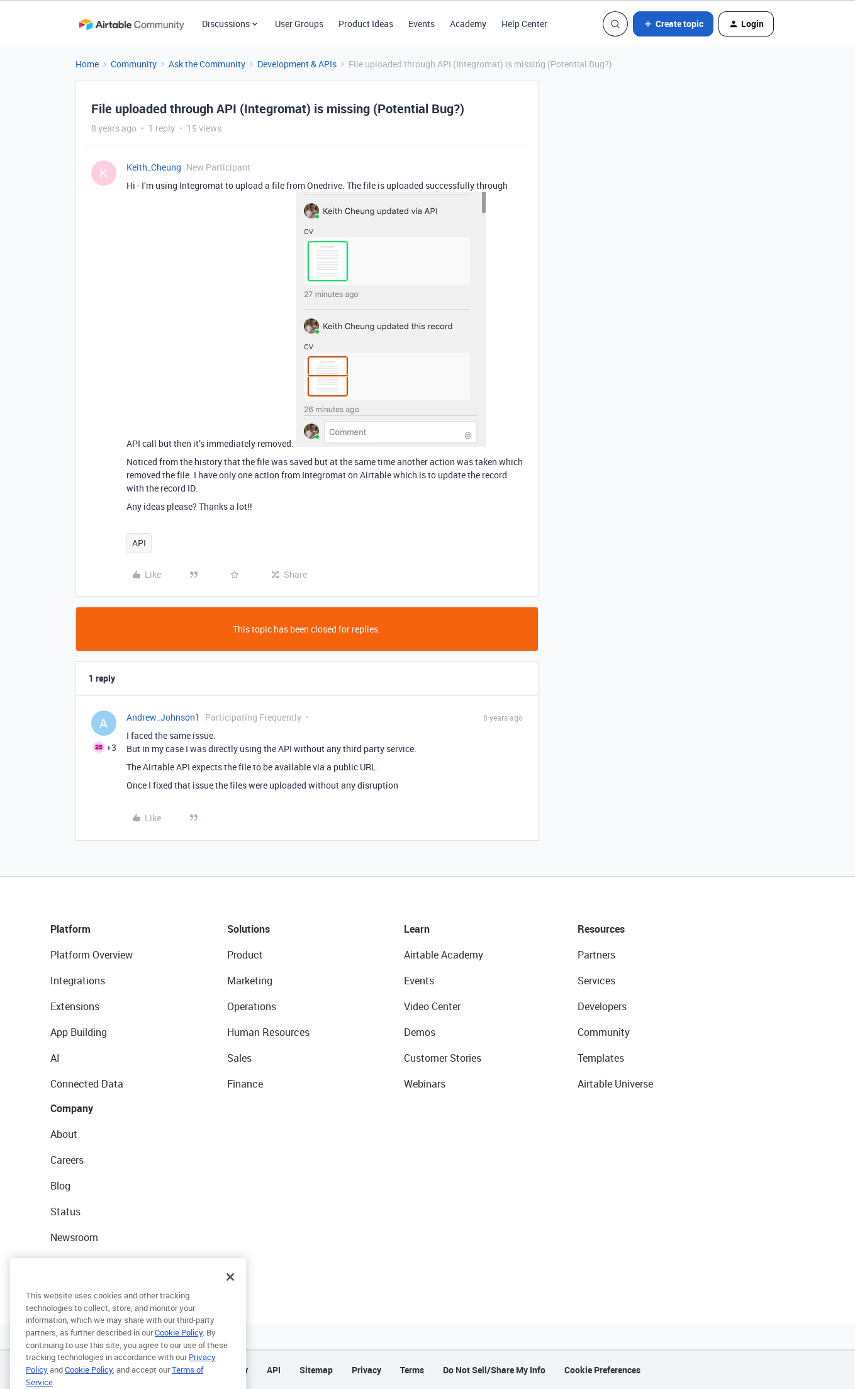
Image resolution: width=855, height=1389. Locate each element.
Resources (601, 929)
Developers (602, 1006)
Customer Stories (442, 1058)
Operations (251, 1006)
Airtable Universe (615, 1084)
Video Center (432, 1006)
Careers (67, 1160)
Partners (596, 955)
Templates (601, 1058)
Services (596, 980)
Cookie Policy (179, 1347)
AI (55, 1058)
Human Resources (268, 1032)
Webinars (424, 1084)
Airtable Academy (443, 955)
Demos (419, 1032)
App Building (78, 1032)
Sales (239, 1058)
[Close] (230, 1292)
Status (65, 1211)
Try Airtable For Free (94, 1263)
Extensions (74, 1006)
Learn (417, 929)
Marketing (249, 980)
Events (421, 24)
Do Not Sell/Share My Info (494, 1370)
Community (134, 64)
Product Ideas (365, 24)
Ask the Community (207, 64)
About (63, 1134)
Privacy (366, 1370)
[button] (673, 24)
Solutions (248, 929)
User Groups (299, 24)
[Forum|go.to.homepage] (131, 24)
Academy (468, 24)
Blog (60, 1186)
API (139, 543)
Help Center (524, 24)
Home (87, 64)
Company (71, 1108)
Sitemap (316, 1370)
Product (245, 955)
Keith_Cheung (153, 167)
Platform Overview (91, 955)
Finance (245, 1084)
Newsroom (74, 1237)
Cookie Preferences (602, 1370)
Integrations (77, 980)
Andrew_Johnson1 (163, 717)
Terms (412, 1370)
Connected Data (86, 1084)
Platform (70, 929)
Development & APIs (297, 64)
